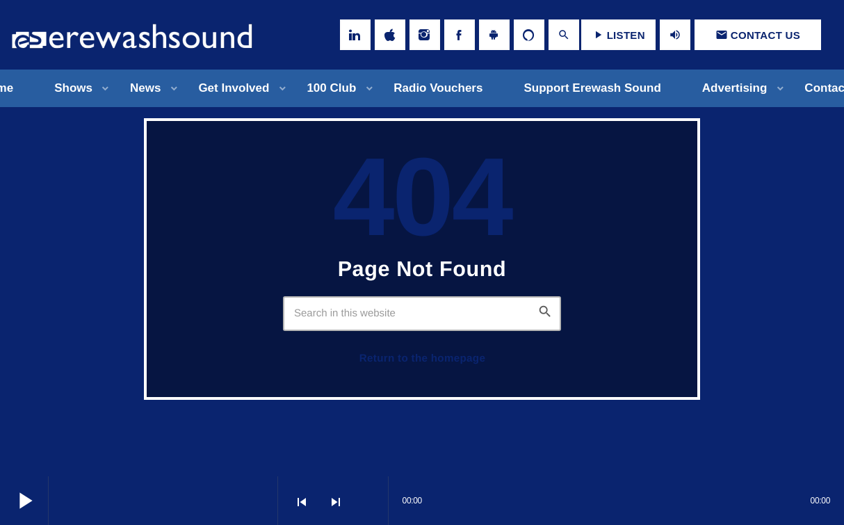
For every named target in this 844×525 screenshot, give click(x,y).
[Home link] (132, 35)
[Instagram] (424, 34)
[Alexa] (529, 34)
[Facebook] (459, 34)
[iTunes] (390, 34)
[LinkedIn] (355, 34)
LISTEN (618, 35)
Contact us (757, 35)
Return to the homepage (422, 358)
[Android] (494, 34)
